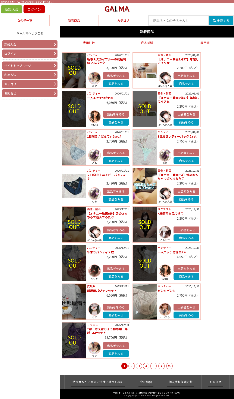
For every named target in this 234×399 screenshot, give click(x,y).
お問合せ (10, 93)
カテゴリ (123, 20)
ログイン (34, 9)
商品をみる (115, 83)
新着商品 (74, 20)
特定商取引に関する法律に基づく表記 (97, 382)
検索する (221, 20)
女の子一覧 (24, 20)
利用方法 (10, 75)
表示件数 (89, 42)
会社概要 (146, 382)
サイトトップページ (17, 65)
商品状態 (147, 42)
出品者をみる (116, 76)
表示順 (204, 42)
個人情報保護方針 (181, 382)
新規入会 (11, 9)
